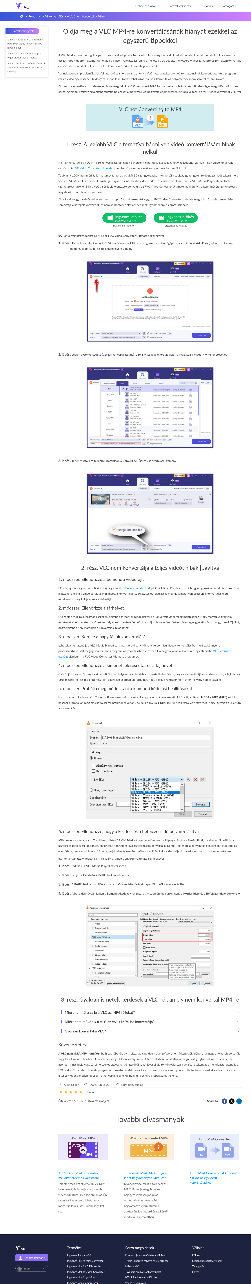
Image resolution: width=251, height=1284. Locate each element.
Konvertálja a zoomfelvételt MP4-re (145, 1255)
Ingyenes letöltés (130, 218)
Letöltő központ (32, 1258)
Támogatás (229, 6)
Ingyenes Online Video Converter (85, 1271)
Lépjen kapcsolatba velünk (207, 1260)
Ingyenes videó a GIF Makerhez (84, 1266)
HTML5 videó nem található (141, 1277)
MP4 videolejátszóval (136, 588)
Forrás (209, 6)
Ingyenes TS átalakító (79, 1255)
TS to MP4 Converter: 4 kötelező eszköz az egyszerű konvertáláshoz (213, 1177)
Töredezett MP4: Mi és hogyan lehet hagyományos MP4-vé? (146, 1175)
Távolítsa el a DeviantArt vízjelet (143, 1271)
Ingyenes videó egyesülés (81, 1277)
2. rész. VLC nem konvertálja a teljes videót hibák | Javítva (24, 55)
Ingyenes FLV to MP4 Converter (85, 1260)
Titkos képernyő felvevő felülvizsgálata (147, 1260)
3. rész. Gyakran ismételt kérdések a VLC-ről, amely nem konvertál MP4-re (26, 67)
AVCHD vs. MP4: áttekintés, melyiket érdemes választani (78, 1175)
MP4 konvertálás (52, 16)
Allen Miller (71, 1084)
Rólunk (196, 1255)
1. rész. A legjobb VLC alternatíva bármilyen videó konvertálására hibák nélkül (25, 43)
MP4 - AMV (132, 1266)
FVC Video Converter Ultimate (93, 168)
